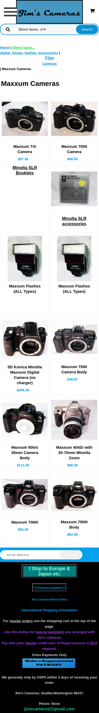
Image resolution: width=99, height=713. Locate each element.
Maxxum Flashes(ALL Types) (25, 289)
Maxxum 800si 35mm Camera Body (24, 452)
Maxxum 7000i (24, 522)
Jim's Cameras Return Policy (49, 599)
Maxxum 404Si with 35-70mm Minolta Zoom (74, 452)
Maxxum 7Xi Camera (24, 149)
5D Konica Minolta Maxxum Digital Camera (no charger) (25, 375)
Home (5, 48)
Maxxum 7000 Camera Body (74, 369)
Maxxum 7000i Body (74, 524)
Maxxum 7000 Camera (74, 149)
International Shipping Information (49, 610)
